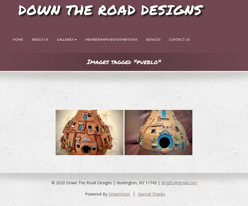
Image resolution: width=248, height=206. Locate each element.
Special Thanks (151, 194)
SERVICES (153, 39)
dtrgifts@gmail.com (179, 182)
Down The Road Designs (110, 9)
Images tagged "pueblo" (124, 61)
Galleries (67, 39)
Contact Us (179, 39)
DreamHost (119, 194)
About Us (40, 39)
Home (18, 39)
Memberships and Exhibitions (111, 39)
